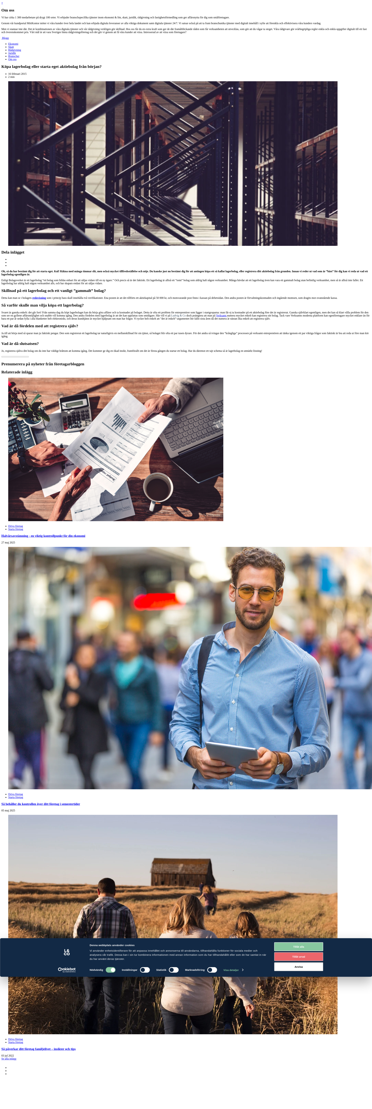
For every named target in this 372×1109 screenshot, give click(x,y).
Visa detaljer (231, 765)
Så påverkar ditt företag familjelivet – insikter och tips (38, 1049)
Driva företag (15, 526)
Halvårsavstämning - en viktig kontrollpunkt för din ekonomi (43, 536)
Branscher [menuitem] (13, 56)
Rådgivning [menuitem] (14, 50)
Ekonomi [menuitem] (13, 43)
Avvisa (299, 762)
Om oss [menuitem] (12, 59)
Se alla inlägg (8, 1058)
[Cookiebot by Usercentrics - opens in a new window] (67, 765)
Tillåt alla (298, 742)
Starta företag (15, 529)
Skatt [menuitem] (11, 46)
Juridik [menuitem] (12, 53)
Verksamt (221, 315)
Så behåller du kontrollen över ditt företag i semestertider (40, 804)
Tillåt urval (298, 752)
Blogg (5, 38)
